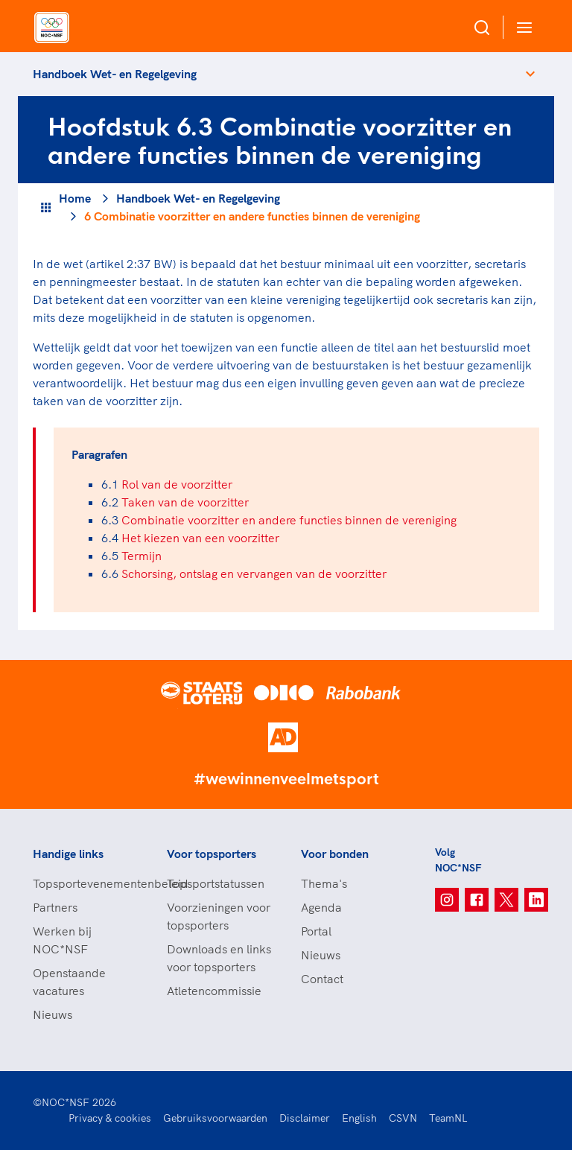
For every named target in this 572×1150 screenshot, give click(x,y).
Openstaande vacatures (69, 981)
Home (75, 198)
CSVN (403, 1118)
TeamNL (448, 1118)
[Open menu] (521, 27)
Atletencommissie (214, 990)
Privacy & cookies (110, 1118)
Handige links (68, 853)
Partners (55, 907)
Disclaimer (304, 1118)
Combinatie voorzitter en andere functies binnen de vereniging (289, 519)
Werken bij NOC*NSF (62, 940)
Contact (322, 978)
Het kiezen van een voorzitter (200, 537)
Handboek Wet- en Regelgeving (115, 73)
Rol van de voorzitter (176, 484)
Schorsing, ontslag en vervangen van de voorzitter (254, 573)
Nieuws (52, 1014)
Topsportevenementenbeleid (85, 883)
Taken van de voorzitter (185, 502)
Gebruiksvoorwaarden (215, 1118)
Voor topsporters (211, 853)
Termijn (141, 555)
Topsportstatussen (215, 883)
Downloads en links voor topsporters (219, 957)
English (359, 1118)
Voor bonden (335, 853)
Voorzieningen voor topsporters (218, 916)
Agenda (321, 907)
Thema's (324, 883)
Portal (316, 931)
